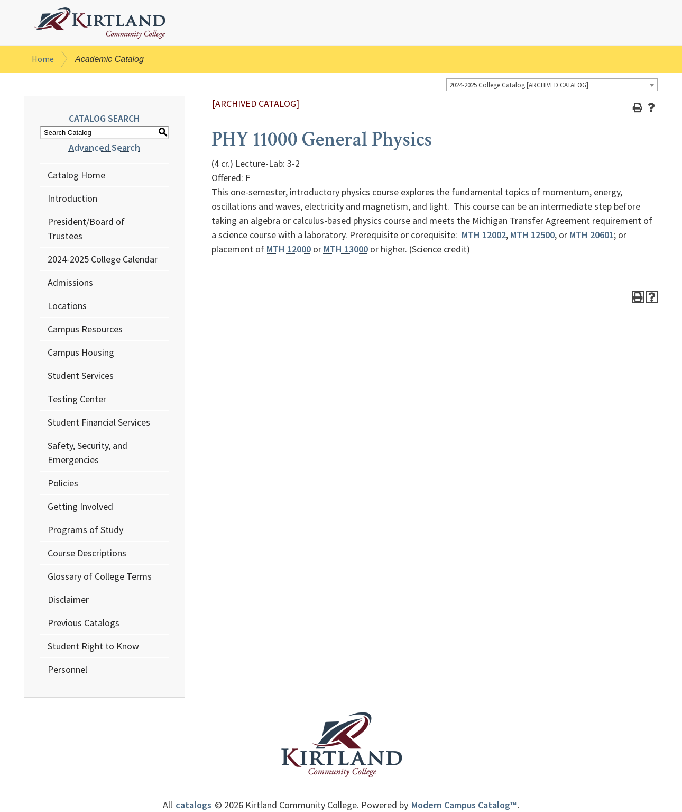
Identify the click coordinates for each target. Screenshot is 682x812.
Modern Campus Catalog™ (464, 805)
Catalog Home (76, 175)
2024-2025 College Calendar (103, 259)
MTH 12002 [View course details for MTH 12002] (484, 235)
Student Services (81, 375)
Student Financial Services (99, 422)
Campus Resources (85, 329)
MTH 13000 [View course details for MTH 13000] (346, 249)
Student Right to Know (93, 646)
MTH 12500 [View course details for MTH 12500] (532, 235)
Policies (63, 483)
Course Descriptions (87, 553)
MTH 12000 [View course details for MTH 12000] (288, 249)
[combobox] (552, 84)
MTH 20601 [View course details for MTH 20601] (591, 235)
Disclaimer (68, 599)
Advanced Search (104, 147)
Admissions (70, 282)
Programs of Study (85, 530)
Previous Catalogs (83, 623)
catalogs (193, 805)
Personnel (67, 669)
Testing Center (77, 399)
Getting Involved (80, 506)
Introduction (72, 198)
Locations (67, 306)
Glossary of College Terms (100, 576)
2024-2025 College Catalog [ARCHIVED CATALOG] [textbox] (518, 84)
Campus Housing (81, 352)
